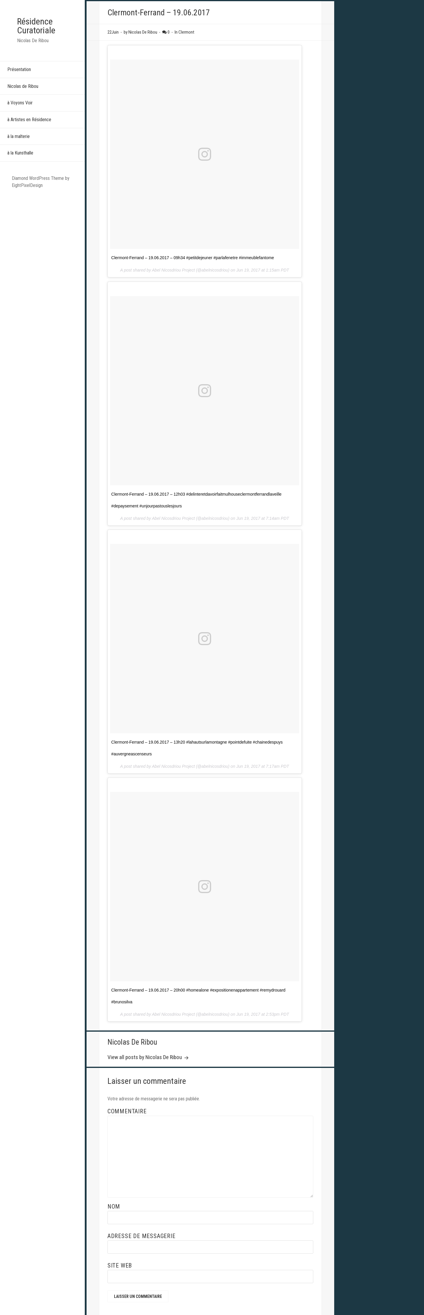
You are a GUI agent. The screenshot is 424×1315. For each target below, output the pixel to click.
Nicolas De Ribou (132, 1042)
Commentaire (127, 1111)
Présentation (19, 69)
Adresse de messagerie (141, 1236)
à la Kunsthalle (20, 153)
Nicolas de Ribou (22, 86)
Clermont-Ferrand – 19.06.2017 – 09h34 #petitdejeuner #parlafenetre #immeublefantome (192, 257)
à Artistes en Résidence (29, 119)
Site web (119, 1265)
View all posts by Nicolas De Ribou (145, 1057)
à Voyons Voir (20, 103)
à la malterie (18, 136)
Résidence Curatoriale (36, 25)
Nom (113, 1206)
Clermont (186, 32)
